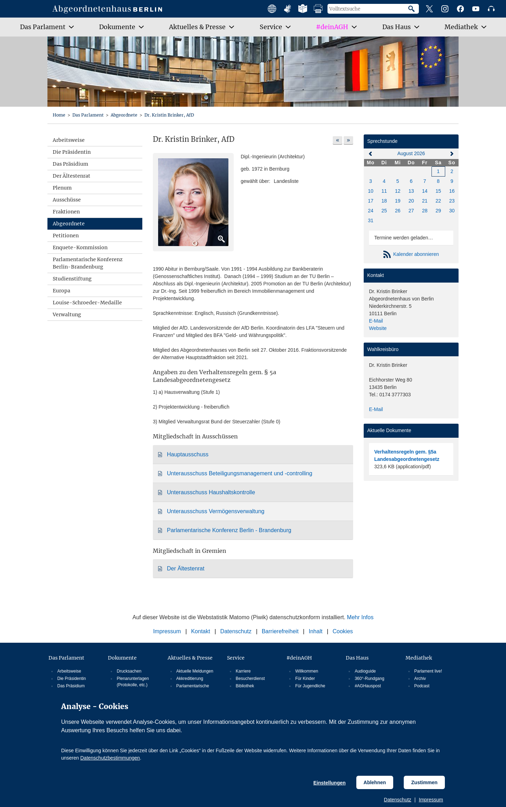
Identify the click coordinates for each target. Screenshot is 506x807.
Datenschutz (397, 799)
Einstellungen (329, 783)
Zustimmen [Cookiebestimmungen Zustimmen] (424, 782)
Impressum (431, 799)
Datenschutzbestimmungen (110, 758)
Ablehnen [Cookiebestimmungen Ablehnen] (375, 782)
